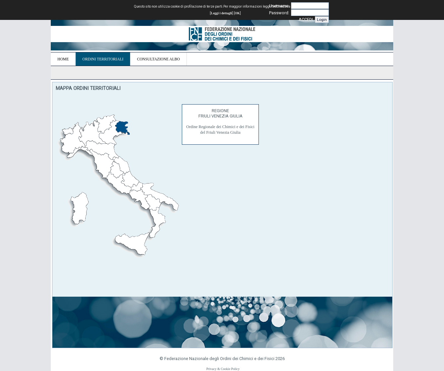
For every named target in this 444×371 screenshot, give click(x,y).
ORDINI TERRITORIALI (102, 59)
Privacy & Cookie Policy (223, 369)
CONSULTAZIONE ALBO (158, 59)
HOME (63, 59)
